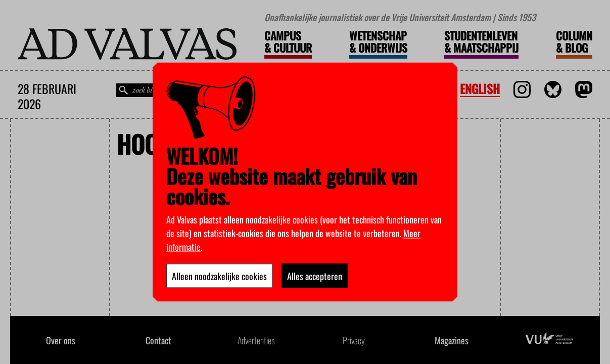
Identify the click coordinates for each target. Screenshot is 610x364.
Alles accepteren (314, 276)
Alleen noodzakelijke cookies (219, 276)
